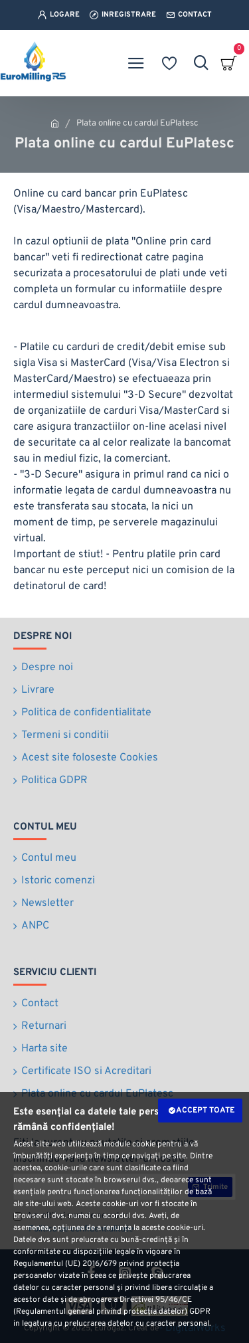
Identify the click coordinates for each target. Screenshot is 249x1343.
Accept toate (205, 1110)
